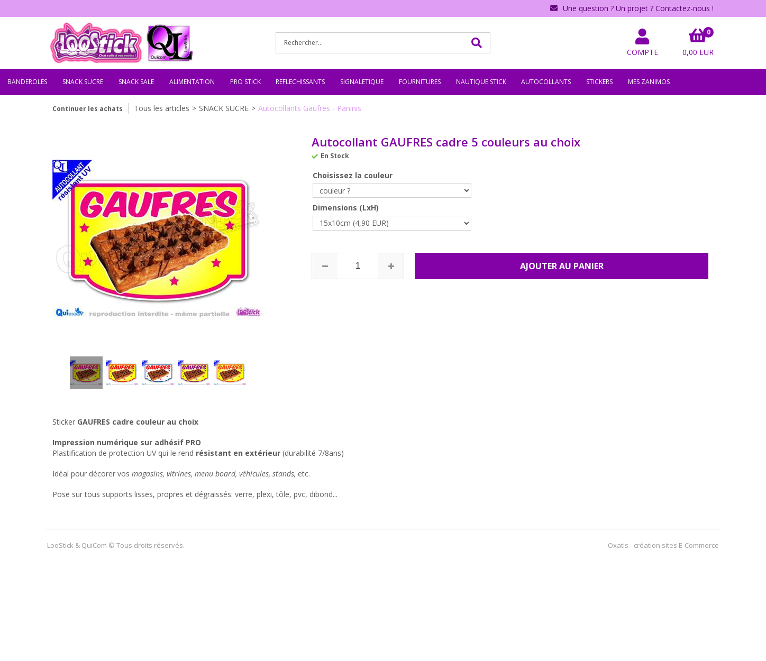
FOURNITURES (420, 81)
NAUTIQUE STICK (481, 81)
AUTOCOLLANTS (546, 81)
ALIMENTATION (192, 81)
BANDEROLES (27, 81)
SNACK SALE (136, 81)
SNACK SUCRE (82, 81)
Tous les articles (161, 108)
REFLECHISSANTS (300, 81)
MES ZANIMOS (649, 81)
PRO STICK (245, 81)
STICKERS (599, 81)
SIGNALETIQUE (362, 81)
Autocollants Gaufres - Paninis (309, 108)
